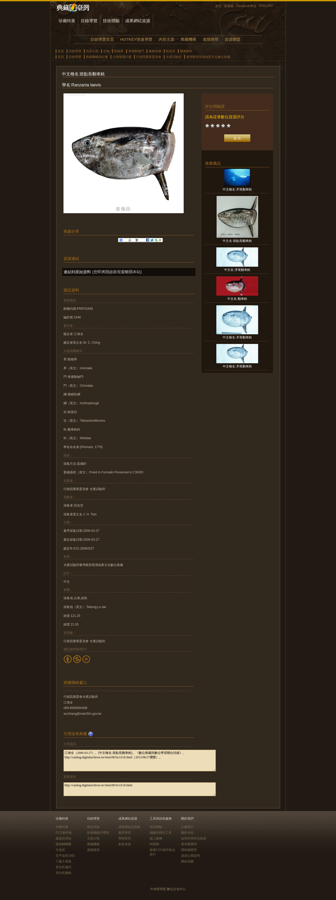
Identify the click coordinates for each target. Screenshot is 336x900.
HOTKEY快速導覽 (136, 39)
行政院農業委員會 (148, 57)
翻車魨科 (186, 51)
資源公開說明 (190, 855)
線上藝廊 (156, 838)
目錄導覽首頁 (102, 39)
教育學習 (124, 833)
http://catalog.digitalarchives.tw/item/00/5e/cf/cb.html (139, 789)
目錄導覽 (89, 21)
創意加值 (124, 844)
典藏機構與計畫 (97, 57)
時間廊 (154, 844)
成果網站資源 (137, 21)
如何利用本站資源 (193, 838)
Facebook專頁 (246, 6)
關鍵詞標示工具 (161, 833)
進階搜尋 (210, 39)
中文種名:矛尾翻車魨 (237, 189)
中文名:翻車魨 (237, 299)
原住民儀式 (63, 867)
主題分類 (93, 838)
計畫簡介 (187, 827)
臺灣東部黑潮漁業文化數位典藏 (208, 57)
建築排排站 (63, 838)
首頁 (218, 6)
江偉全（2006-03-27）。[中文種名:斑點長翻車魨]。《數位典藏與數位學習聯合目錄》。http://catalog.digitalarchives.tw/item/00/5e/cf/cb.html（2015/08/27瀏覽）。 (139, 760)
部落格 (229, 6)
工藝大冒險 (63, 861)
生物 (106, 51)
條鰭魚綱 (155, 51)
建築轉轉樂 (63, 844)
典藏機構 (188, 39)
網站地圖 (187, 861)
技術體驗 (111, 21)
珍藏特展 (67, 21)
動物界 (119, 51)
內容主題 (166, 39)
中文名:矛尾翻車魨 (237, 270)
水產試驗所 (174, 57)
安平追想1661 (65, 855)
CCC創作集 (64, 833)
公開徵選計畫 (122, 57)
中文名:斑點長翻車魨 (237, 241)
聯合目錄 (93, 827)
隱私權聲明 (189, 850)
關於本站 (187, 833)
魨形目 (170, 51)
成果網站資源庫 (129, 827)
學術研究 (124, 838)
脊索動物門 (136, 51)
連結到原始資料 (77, 272)
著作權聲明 (189, 844)
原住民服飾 (63, 873)
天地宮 (60, 850)
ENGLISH (266, 6)
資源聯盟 (232, 39)
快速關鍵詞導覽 (98, 833)
